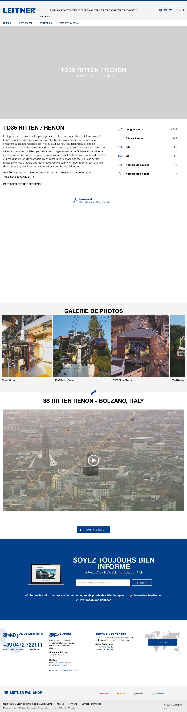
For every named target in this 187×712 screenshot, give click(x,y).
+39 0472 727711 (59, 654)
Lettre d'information (91, 704)
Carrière (143, 9)
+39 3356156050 (62, 662)
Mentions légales (10, 708)
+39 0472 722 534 (105, 647)
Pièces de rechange (88, 9)
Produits (46, 9)
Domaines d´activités (64, 9)
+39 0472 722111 (23, 645)
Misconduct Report (58, 708)
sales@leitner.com (105, 649)
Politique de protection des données (33, 708)
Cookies (71, 708)
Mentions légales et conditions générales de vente (27, 704)
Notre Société (119, 9)
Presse (132, 9)
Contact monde (162, 642)
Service (105, 9)
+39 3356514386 (60, 665)
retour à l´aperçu (95, 529)
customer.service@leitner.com (64, 670)
